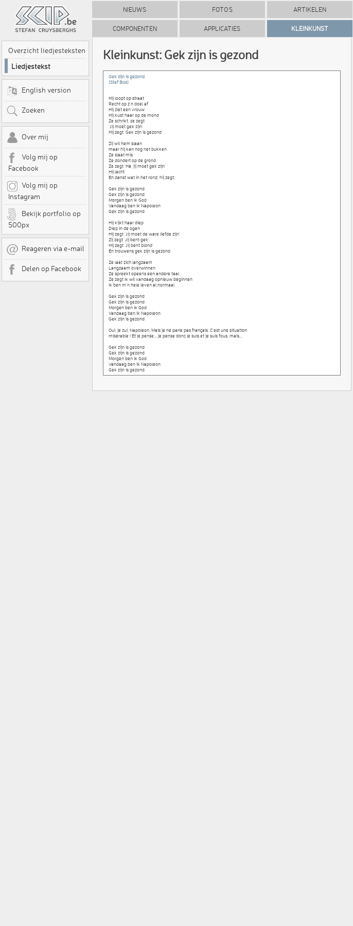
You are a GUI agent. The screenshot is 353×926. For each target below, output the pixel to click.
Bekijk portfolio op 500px (43, 218)
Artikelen (309, 9)
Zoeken (25, 111)
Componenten (135, 28)
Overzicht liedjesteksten (46, 50)
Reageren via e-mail (45, 249)
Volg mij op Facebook (32, 162)
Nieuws (134, 9)
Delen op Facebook (43, 269)
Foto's (222, 9)
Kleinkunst (309, 28)
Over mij (27, 138)
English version (38, 91)
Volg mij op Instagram (32, 190)
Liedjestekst (30, 66)
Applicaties (222, 28)
